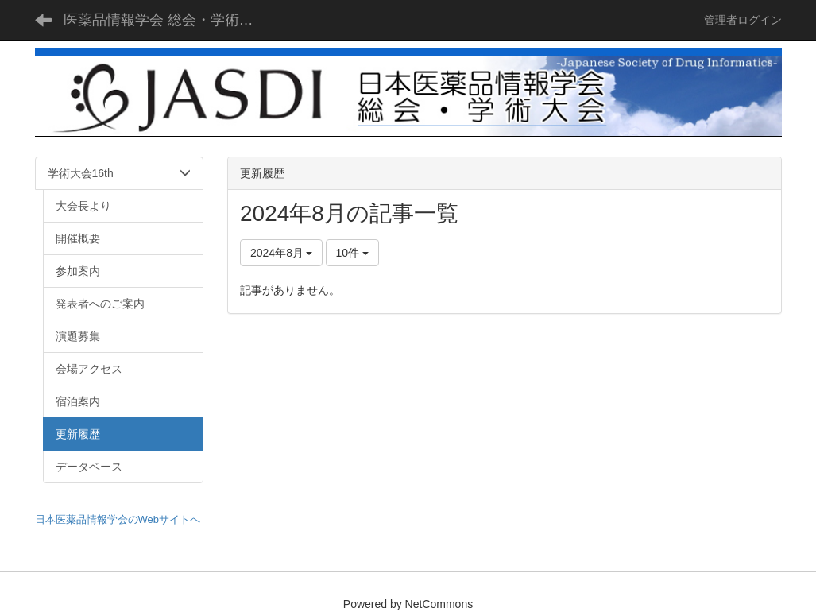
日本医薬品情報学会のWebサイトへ (118, 519)
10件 (352, 252)
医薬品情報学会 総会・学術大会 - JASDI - (169, 20)
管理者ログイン (743, 20)
